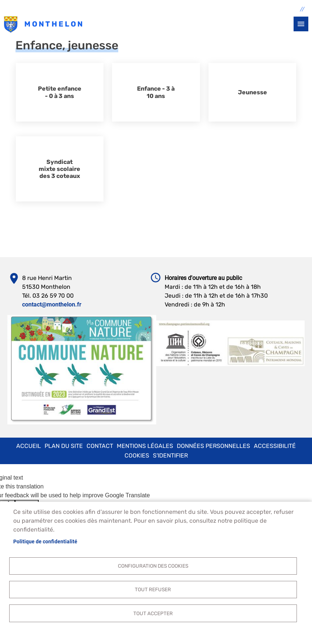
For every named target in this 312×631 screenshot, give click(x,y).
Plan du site (64, 445)
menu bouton (301, 24)
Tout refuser (153, 589)
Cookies (137, 455)
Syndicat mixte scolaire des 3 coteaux (59, 168)
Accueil (28, 445)
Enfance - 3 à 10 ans (156, 92)
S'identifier (170, 455)
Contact (100, 445)
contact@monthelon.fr (51, 304)
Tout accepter (153, 613)
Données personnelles (213, 445)
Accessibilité (275, 445)
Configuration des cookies (153, 565)
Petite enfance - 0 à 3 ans (59, 92)
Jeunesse (252, 92)
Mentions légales (145, 445)
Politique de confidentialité (45, 541)
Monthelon (11, 24)
